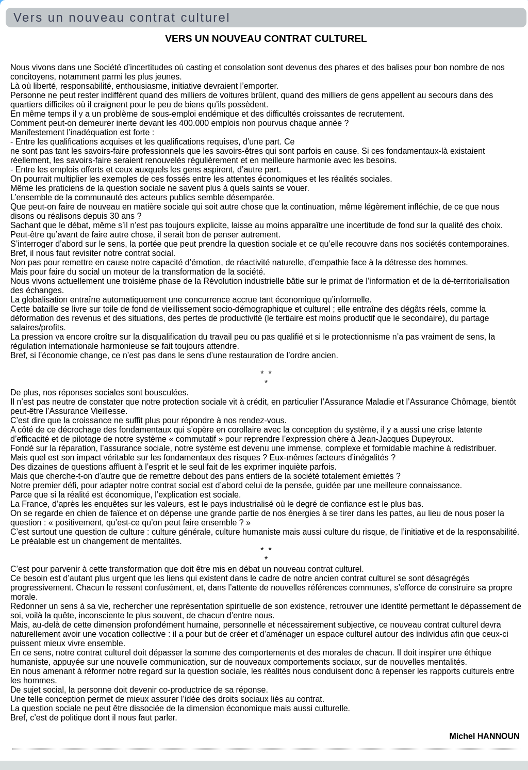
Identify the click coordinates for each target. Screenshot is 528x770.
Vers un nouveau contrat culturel (121, 17)
